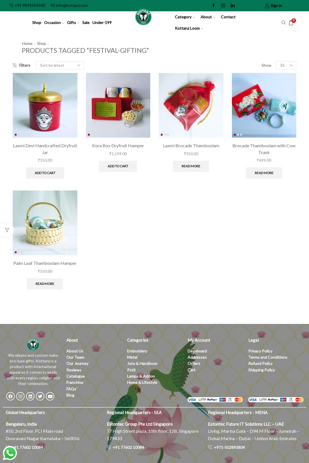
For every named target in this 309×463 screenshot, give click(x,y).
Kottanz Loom (189, 28)
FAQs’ (72, 388)
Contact (228, 16)
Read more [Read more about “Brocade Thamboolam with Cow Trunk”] (264, 173)
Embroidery (137, 351)
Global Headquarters (25, 412)
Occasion (54, 22)
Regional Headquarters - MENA (237, 412)
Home (27, 43)
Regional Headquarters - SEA (134, 412)
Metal (132, 357)
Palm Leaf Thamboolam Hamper (45, 263)
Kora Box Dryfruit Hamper (118, 145)
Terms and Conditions (267, 357)
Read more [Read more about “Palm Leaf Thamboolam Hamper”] (45, 284)
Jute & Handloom (142, 363)
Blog (70, 395)
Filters (21, 65)
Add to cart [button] (45, 173)
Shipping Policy (261, 369)
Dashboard (197, 351)
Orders (194, 363)
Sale (86, 22)
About (208, 16)
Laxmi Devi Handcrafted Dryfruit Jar (45, 149)
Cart (191, 369)
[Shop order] (60, 65)
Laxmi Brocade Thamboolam (191, 145)
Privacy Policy (260, 351)
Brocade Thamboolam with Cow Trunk (263, 149)
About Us (74, 351)
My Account (199, 340)
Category (185, 16)
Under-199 (102, 22)
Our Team (75, 357)
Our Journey (77, 363)
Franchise (75, 382)
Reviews (73, 369)
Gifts (73, 22)
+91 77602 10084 (27, 447)
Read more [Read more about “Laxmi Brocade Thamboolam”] (191, 166)
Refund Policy (260, 363)
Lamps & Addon (141, 376)
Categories (137, 340)
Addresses (197, 357)
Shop (36, 22)
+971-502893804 (229, 447)
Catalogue (75, 376)
